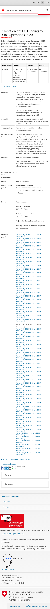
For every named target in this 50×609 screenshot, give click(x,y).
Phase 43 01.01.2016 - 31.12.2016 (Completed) (28, 302)
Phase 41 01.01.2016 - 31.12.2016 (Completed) (28, 309)
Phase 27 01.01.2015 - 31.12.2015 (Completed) (28, 366)
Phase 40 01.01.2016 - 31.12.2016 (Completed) (28, 313)
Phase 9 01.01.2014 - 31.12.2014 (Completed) (28, 431)
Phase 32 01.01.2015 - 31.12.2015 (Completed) (28, 346)
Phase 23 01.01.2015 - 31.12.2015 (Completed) (28, 381)
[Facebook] (2, 466)
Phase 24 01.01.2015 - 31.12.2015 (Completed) (28, 377)
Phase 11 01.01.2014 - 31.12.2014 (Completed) (28, 423)
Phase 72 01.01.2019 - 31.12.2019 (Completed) (28, 244)
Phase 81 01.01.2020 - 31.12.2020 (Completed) (28, 232)
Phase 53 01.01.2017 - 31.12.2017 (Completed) (28, 271)
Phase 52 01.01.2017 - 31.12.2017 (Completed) (28, 275)
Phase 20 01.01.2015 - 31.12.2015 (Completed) (28, 393)
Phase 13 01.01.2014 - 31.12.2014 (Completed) (28, 416)
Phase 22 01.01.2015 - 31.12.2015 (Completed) (28, 385)
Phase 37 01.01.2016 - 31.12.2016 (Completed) (28, 327)
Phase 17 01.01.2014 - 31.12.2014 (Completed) (28, 400)
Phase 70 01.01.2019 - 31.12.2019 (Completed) (28, 252)
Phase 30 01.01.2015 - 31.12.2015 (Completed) (28, 354)
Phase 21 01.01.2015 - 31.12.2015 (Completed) (28, 389)
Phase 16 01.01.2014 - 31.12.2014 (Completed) (28, 404)
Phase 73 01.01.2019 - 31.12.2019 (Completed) (28, 240)
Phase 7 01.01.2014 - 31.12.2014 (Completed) (28, 435)
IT (38, 2)
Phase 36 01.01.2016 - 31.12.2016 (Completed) (28, 331)
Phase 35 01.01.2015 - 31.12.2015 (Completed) (28, 335)
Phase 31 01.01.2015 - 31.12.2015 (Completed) (28, 350)
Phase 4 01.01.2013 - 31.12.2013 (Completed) (28, 439)
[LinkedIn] (7, 466)
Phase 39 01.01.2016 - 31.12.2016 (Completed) (28, 317)
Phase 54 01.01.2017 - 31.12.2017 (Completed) (28, 267)
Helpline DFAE (8, 567)
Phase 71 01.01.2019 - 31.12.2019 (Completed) (28, 248)
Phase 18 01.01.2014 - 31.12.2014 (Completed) (28, 396)
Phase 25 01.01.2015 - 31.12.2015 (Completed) (28, 373)
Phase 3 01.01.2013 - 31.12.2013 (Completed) (28, 443)
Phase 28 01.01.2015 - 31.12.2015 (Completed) (28, 362)
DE (34, 2)
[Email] (15, 466)
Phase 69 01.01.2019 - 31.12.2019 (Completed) (28, 255)
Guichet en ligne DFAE (10, 494)
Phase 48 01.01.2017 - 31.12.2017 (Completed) (28, 290)
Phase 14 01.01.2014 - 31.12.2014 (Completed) (28, 412)
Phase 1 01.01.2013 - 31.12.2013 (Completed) (28, 450)
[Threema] (10, 466)
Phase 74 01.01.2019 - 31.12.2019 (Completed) (28, 236)
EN (48, 2)
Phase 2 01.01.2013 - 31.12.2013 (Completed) (28, 447)
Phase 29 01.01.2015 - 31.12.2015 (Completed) (28, 358)
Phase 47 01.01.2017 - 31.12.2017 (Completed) (28, 294)
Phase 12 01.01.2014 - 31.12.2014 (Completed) (28, 420)
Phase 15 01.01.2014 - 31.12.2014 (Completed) (28, 408)
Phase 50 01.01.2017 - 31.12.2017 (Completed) (28, 282)
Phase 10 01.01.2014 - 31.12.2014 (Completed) (28, 427)
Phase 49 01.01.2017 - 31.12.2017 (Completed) (28, 286)
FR (43, 2)
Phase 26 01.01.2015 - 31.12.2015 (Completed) (28, 369)
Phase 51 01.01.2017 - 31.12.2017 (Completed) (28, 279)
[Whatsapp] (12, 466)
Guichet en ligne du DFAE (13, 531)
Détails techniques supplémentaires (16, 457)
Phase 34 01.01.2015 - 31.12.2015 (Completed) (28, 339)
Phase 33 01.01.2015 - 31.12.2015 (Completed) (28, 342)
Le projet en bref (9, 84)
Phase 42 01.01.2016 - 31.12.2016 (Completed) (28, 306)
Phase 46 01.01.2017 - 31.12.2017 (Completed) (28, 298)
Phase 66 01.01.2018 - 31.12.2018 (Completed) (28, 263)
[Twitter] (5, 466)
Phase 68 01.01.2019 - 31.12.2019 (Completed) (28, 259)
